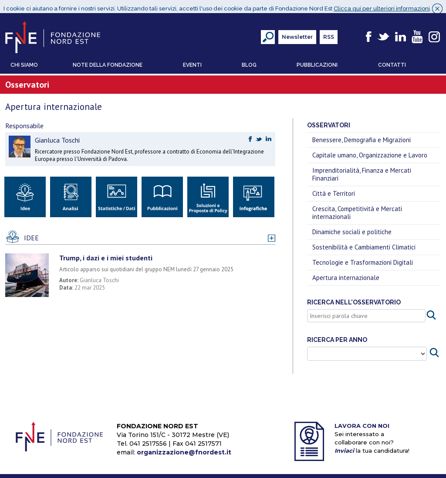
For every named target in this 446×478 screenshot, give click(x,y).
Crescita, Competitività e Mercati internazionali (357, 209)
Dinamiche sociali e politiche (352, 228)
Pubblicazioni (317, 61)
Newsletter (297, 33)
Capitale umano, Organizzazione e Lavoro (369, 151)
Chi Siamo (24, 61)
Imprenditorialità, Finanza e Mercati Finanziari (361, 170)
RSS (328, 33)
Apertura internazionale (345, 274)
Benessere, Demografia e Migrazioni (361, 136)
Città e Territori (333, 189)
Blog (249, 61)
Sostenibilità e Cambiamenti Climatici (364, 243)
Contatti (392, 61)
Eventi (192, 61)
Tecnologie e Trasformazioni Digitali (362, 258)
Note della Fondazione (107, 61)
